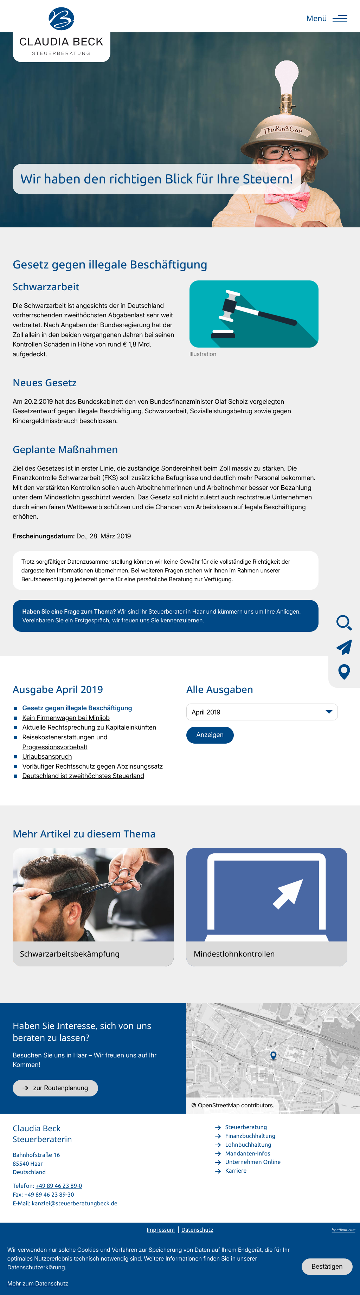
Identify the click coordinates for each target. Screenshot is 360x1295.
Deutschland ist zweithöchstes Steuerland (83, 776)
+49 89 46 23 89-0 (59, 1185)
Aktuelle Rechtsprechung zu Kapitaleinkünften (89, 727)
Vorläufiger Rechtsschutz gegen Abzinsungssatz (92, 766)
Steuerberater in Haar (177, 611)
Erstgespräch (92, 620)
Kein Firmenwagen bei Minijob (66, 718)
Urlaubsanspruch (47, 756)
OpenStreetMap (219, 1105)
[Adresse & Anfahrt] (344, 672)
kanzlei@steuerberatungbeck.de (74, 1203)
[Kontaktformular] (344, 647)
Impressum (161, 1230)
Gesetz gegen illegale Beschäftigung (77, 708)
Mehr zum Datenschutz (37, 1283)
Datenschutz (197, 1230)
